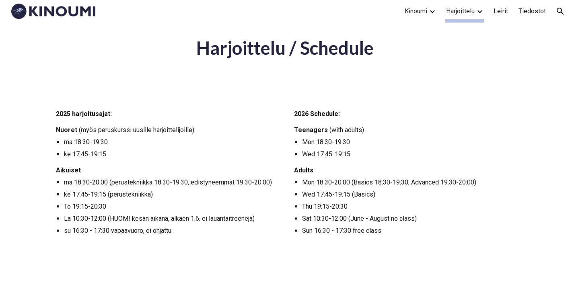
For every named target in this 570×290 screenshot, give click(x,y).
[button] (560, 11)
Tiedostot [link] (532, 11)
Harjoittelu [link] (460, 11)
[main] (285, 48)
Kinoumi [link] (416, 11)
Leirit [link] (501, 11)
